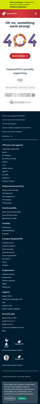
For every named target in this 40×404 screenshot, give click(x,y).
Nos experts (6, 259)
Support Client (7, 296)
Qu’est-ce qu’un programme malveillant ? (13, 116)
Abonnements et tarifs (9, 218)
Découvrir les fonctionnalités (11, 212)
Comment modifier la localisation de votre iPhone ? (16, 127)
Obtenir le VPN (7, 306)
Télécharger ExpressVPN (10, 149)
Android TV (6, 178)
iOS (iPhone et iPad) (9, 159)
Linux (4, 165)
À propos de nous (8, 243)
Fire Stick (5, 175)
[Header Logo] (9, 13)
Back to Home (18, 56)
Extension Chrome (8, 181)
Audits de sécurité (8, 252)
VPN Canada (6, 200)
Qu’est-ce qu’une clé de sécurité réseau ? (14, 120)
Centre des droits (8, 249)
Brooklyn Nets (6, 277)
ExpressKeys (6, 227)
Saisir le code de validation (11, 309)
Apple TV (5, 171)
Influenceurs (6, 287)
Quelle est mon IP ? (8, 321)
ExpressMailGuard (8, 230)
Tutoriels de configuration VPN (12, 299)
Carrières (5, 265)
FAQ (3, 302)
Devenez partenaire (8, 280)
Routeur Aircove (7, 168)
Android (4, 162)
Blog (3, 331)
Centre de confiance (8, 246)
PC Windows (6, 155)
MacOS (4, 152)
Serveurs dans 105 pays (10, 190)
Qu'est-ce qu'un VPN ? (9, 318)
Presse (4, 262)
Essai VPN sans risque (9, 215)
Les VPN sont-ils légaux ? (9, 124)
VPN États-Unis (7, 193)
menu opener (36, 13)
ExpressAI (5, 234)
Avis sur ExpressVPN (9, 255)
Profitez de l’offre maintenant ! (20, 4)
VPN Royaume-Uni (8, 196)
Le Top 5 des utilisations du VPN (13, 327)
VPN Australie (6, 203)
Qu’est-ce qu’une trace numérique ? (12, 131)
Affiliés (4, 284)
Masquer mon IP (7, 324)
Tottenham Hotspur (8, 274)
